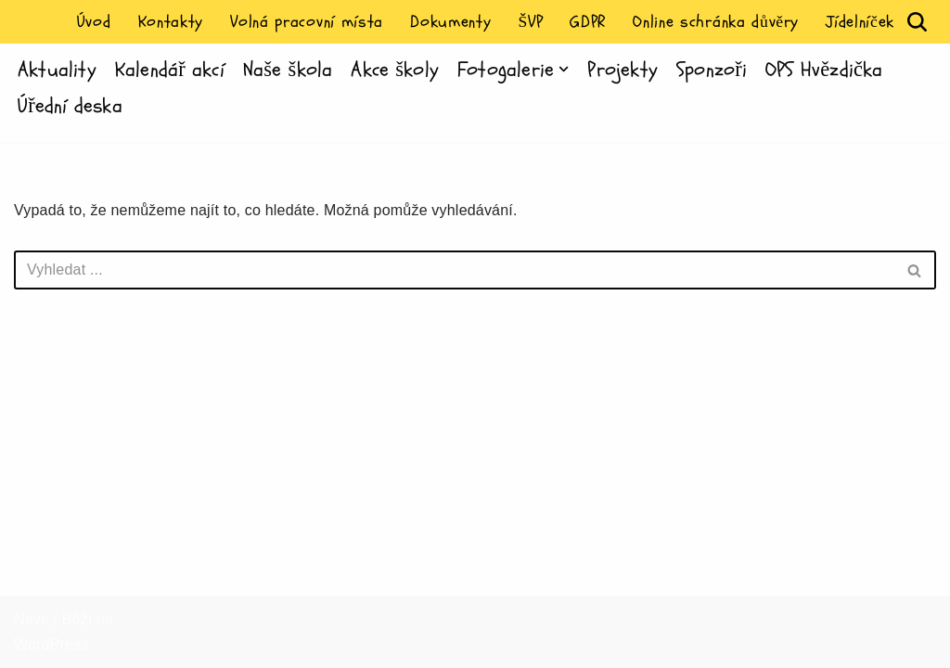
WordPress (51, 644)
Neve (31, 619)
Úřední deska (70, 106)
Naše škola (287, 70)
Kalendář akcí (170, 70)
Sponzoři (711, 70)
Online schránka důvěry (716, 21)
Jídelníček (860, 21)
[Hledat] (917, 22)
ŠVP (530, 21)
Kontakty (171, 21)
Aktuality (57, 70)
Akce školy (395, 70)
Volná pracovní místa (306, 21)
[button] (563, 69)
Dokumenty (450, 21)
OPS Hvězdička (823, 70)
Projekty (622, 70)
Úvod (94, 21)
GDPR (588, 21)
